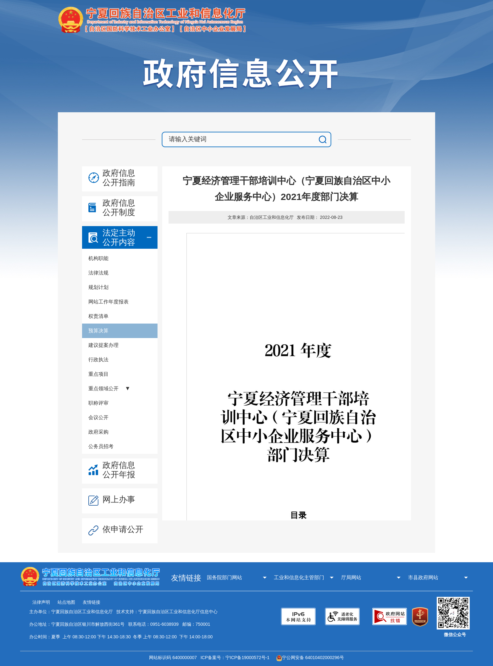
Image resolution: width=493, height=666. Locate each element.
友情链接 (91, 602)
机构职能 (98, 258)
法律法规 (98, 272)
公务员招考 (101, 446)
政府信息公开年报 (118, 469)
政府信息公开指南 (118, 177)
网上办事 (118, 499)
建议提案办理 (103, 345)
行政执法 (98, 359)
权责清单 (98, 316)
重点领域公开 (103, 388)
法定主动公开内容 (118, 237)
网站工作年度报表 (108, 301)
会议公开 (98, 417)
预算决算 (98, 330)
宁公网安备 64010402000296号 (310, 657)
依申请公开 (122, 529)
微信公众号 (455, 634)
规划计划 (98, 287)
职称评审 (98, 403)
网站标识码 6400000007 (174, 657)
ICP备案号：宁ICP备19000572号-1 (236, 657)
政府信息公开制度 (118, 207)
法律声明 (41, 602)
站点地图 (66, 602)
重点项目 (98, 374)
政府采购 (98, 432)
